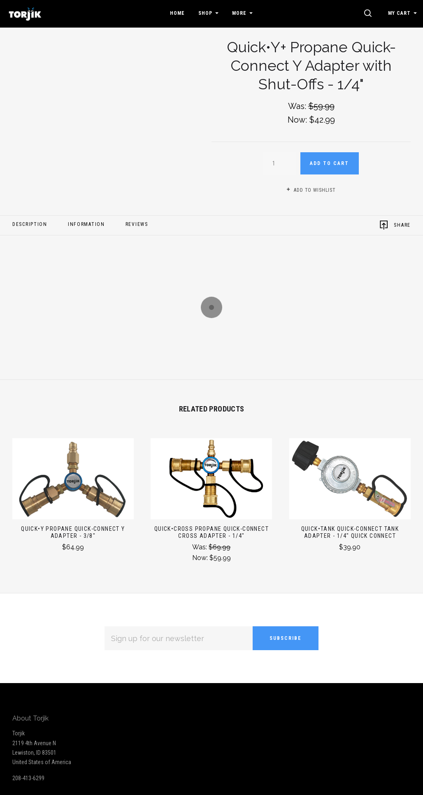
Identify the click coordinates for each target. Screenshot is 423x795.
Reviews (137, 224)
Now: (200, 558)
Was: (200, 547)
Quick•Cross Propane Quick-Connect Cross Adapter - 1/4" (211, 532)
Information (86, 224)
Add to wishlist (311, 190)
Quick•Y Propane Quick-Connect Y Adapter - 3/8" (73, 532)
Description (29, 224)
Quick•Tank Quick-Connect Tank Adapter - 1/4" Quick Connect (350, 532)
